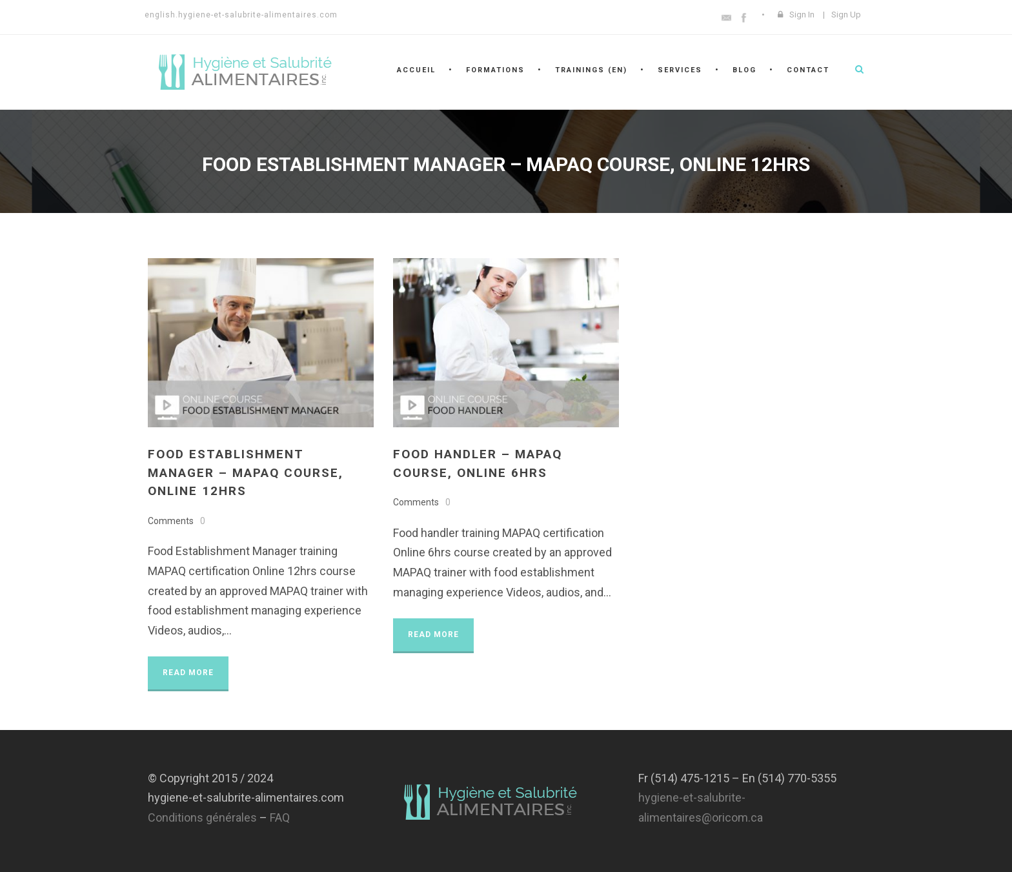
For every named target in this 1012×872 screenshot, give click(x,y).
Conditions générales (202, 817)
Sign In (802, 14)
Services (680, 70)
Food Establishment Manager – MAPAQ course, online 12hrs (245, 472)
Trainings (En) (591, 70)
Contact (808, 70)
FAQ (280, 817)
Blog (744, 70)
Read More (188, 672)
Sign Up (846, 14)
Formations (495, 70)
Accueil (416, 70)
